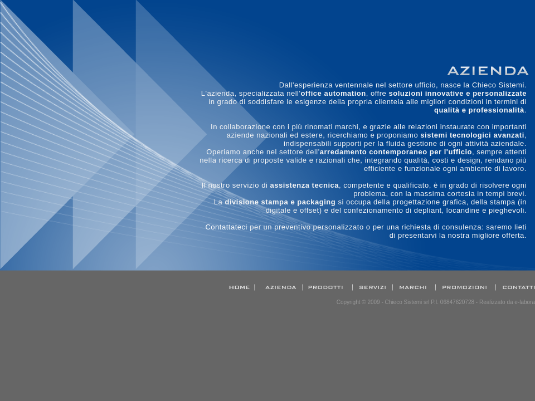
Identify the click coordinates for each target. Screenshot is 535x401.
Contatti (516, 287)
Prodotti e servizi (327, 287)
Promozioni (466, 287)
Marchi (414, 287)
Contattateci (226, 227)
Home (243, 287)
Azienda (282, 287)
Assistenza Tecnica (372, 287)
